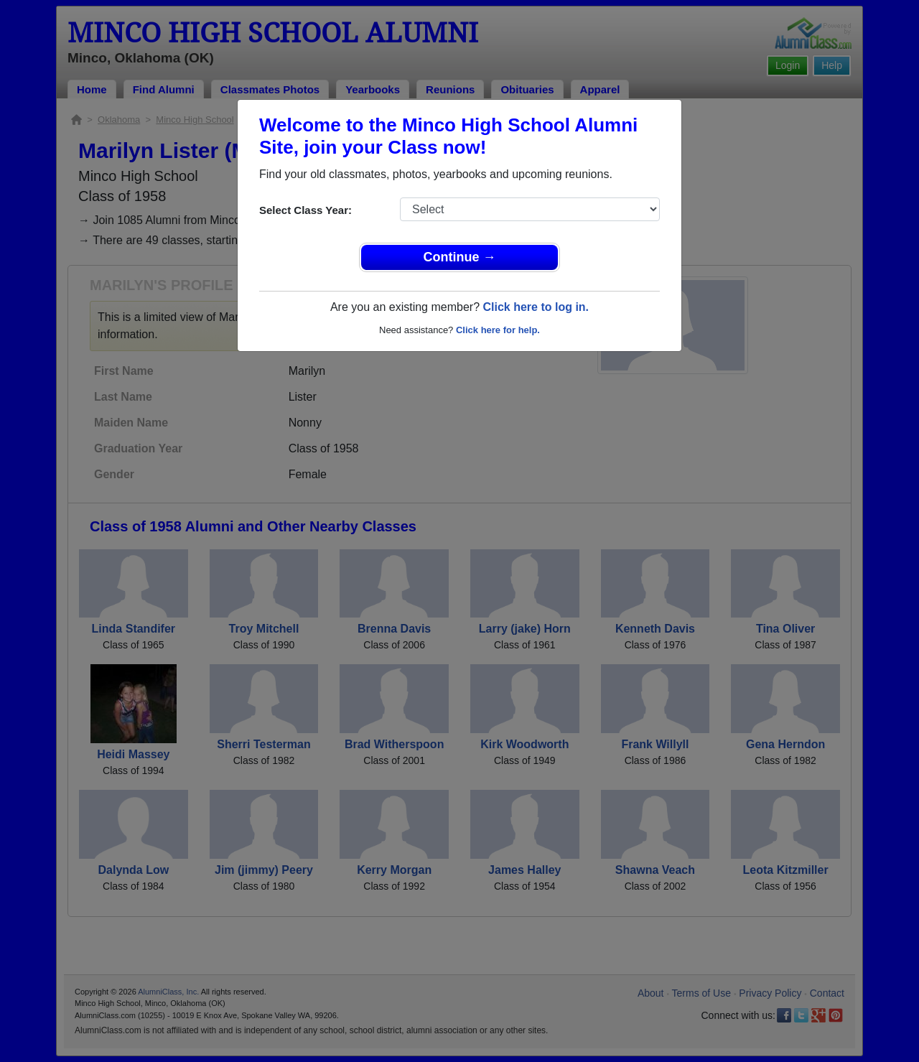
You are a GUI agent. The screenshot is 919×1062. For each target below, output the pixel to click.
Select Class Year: (305, 210)
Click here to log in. (535, 307)
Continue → (460, 257)
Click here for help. (498, 330)
